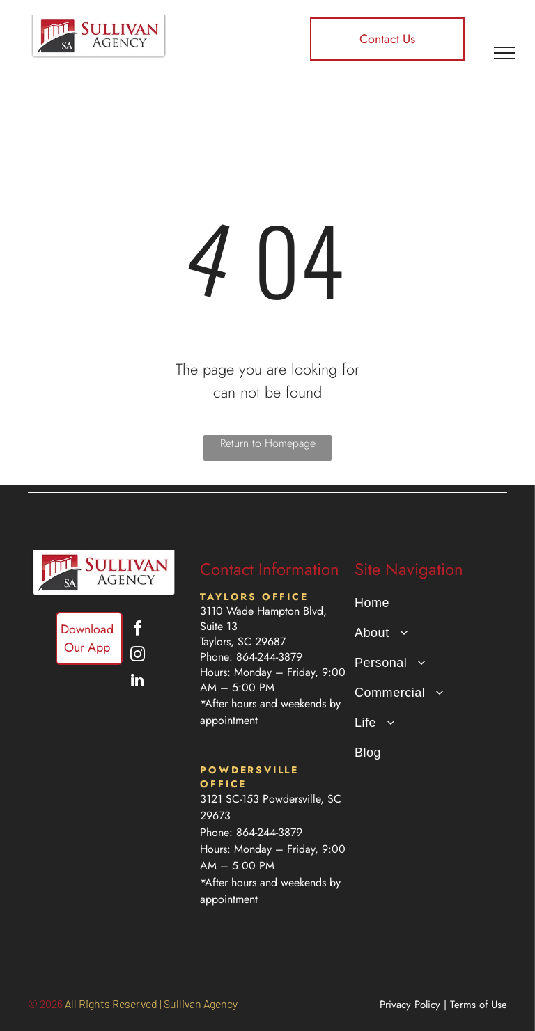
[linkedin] (137, 682)
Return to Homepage (268, 443)
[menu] (504, 53)
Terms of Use (478, 1004)
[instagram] (137, 656)
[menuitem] (426, 603)
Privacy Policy (410, 1004)
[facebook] (137, 630)
